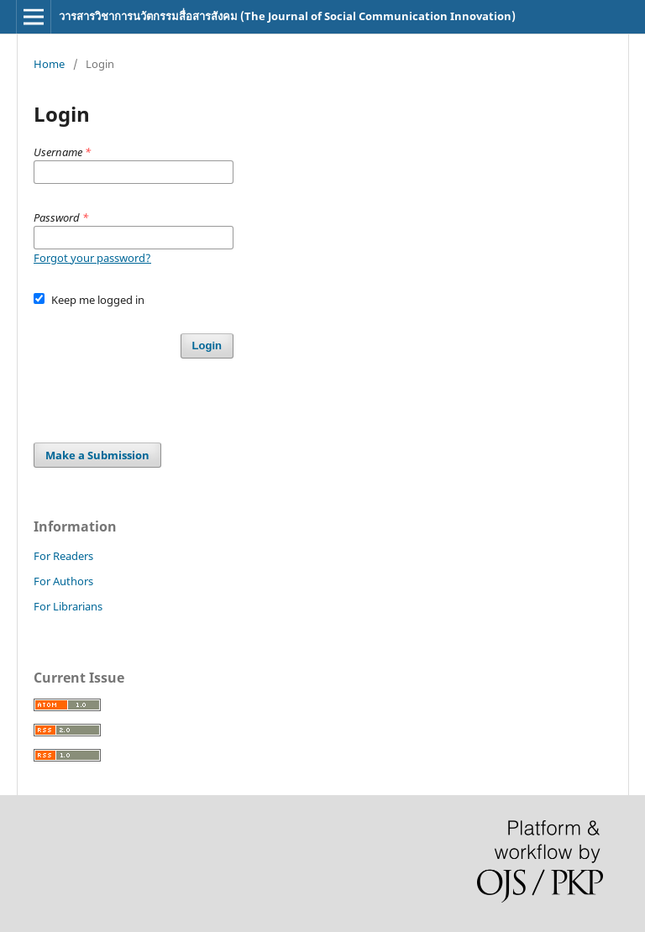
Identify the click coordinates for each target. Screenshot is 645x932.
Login (207, 345)
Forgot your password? (92, 257)
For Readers (63, 555)
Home (49, 63)
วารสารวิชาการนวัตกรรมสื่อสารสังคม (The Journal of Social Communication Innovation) (287, 16)
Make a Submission (97, 455)
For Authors (63, 581)
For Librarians (68, 606)
